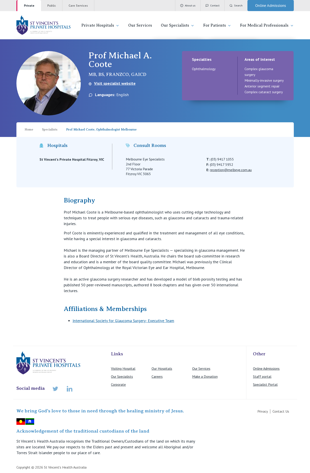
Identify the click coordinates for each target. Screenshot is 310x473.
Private (29, 6)
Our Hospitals (162, 368)
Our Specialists (177, 25)
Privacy (262, 411)
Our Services (140, 25)
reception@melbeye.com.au (231, 170)
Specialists (49, 129)
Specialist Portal (265, 384)
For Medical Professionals (267, 25)
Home (29, 129)
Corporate (118, 384)
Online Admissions (266, 368)
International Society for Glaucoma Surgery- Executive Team (123, 320)
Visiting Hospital (123, 368)
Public (51, 6)
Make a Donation (205, 376)
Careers (157, 376)
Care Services (78, 6)
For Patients (217, 25)
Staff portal (262, 376)
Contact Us (280, 411)
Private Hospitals (100, 25)
